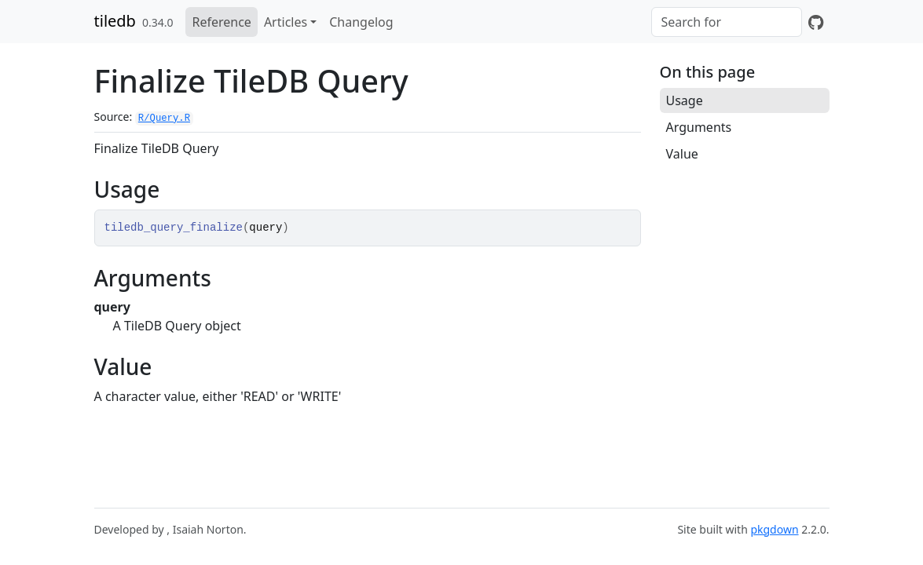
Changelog (361, 22)
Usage (684, 100)
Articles (285, 22)
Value (682, 153)
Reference (221, 22)
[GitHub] (816, 22)
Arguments (699, 127)
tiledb (115, 20)
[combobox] (726, 22)
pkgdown (774, 529)
